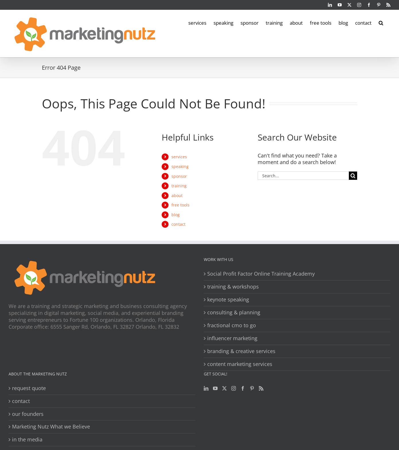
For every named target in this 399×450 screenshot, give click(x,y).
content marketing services (239, 364)
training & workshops (233, 286)
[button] (381, 22)
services (179, 156)
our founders (28, 414)
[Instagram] (233, 388)
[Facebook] (242, 388)
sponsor (179, 176)
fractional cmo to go (231, 325)
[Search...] (303, 176)
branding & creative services (241, 351)
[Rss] (261, 388)
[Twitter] (224, 388)
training (179, 185)
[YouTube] (215, 388)
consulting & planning (233, 312)
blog (175, 214)
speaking (180, 166)
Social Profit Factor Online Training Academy (261, 273)
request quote (29, 388)
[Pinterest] (252, 388)
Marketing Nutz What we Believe (51, 426)
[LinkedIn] (206, 388)
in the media (27, 439)
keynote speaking (228, 299)
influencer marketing (232, 338)
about (177, 195)
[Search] (353, 176)
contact (178, 224)
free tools (180, 205)
